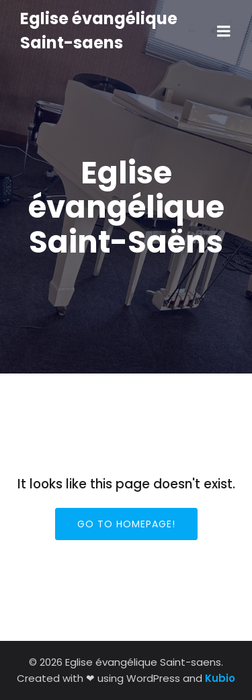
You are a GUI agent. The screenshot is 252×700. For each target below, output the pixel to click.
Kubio (220, 678)
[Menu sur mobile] (224, 32)
